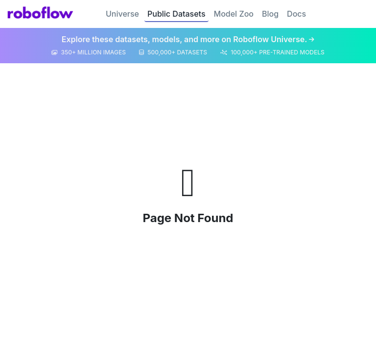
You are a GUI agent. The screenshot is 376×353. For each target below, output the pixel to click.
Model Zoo (234, 14)
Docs (296, 14)
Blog (270, 14)
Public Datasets (176, 14)
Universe (122, 14)
